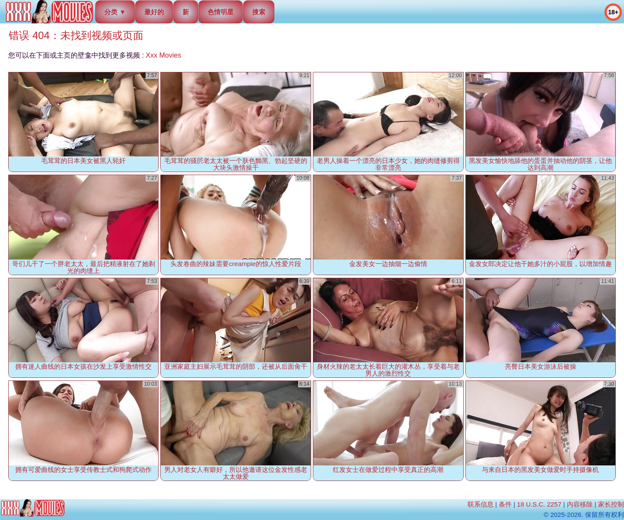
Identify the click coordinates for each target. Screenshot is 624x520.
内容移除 (580, 504)
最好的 (154, 12)
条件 (505, 504)
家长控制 (611, 504)
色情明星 (221, 12)
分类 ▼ (115, 12)
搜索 (258, 12)
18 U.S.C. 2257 (539, 504)
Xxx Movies (163, 55)
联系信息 (481, 504)
